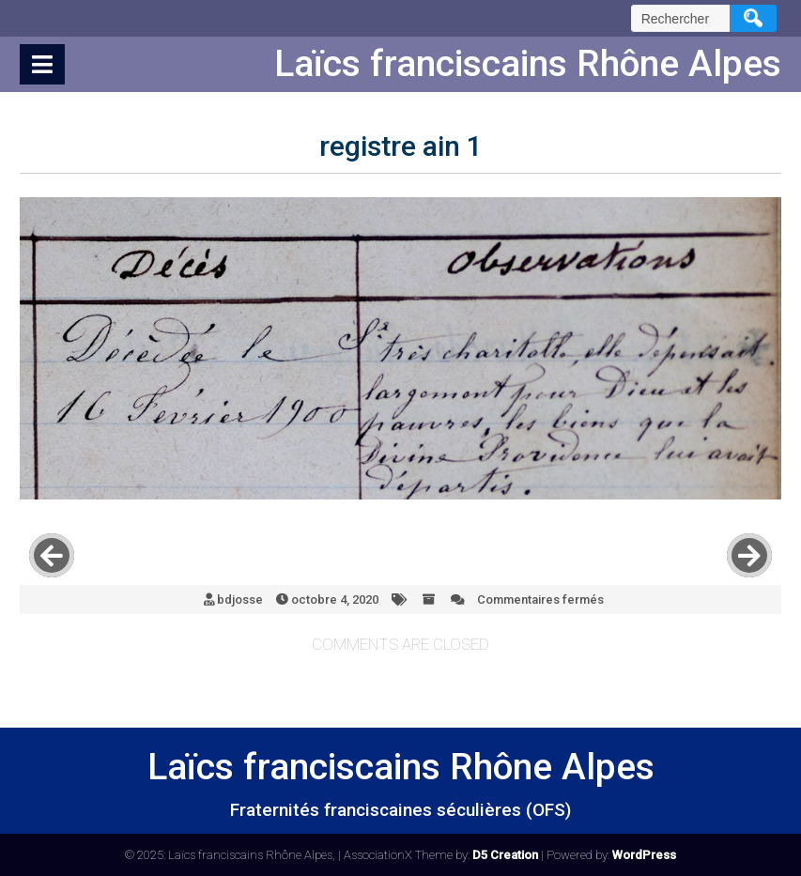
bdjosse (240, 599)
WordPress (644, 855)
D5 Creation (505, 855)
